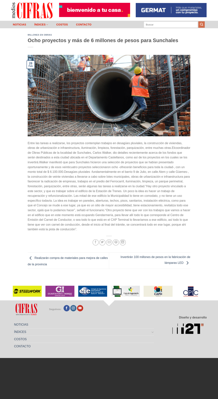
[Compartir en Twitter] (102, 242)
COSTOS (62, 24)
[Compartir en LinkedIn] (123, 242)
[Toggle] (152, 332)
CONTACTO (84, 24)
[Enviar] (201, 24)
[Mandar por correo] (109, 242)
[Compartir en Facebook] (96, 242)
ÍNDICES (41, 24)
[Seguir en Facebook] (67, 308)
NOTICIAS (19, 24)
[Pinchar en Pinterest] (116, 242)
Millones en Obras (40, 35)
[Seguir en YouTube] (80, 308)
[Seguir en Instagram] (73, 308)
